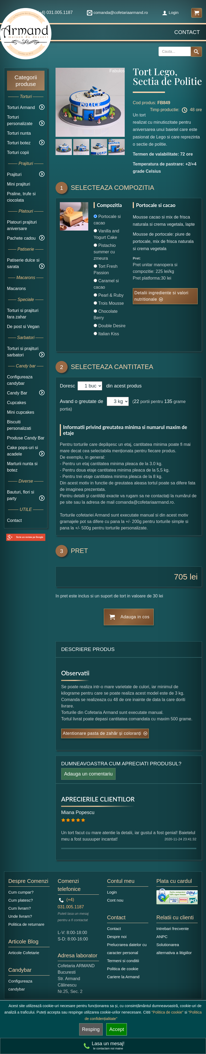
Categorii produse (25, 80)
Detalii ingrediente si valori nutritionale (161, 296)
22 (136, 401)
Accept (116, 1029)
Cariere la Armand (123, 976)
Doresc (68, 386)
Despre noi (117, 936)
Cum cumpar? (21, 892)
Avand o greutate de (81, 401)
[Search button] (196, 52)
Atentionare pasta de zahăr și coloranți (102, 733)
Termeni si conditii (123, 960)
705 (180, 576)
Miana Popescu (77, 812)
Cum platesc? (20, 900)
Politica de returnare (26, 924)
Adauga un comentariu (88, 774)
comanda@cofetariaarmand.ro (117, 12)
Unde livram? (20, 916)
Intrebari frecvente (172, 928)
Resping (91, 1029)
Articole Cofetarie (23, 952)
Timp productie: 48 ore (176, 110)
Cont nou (115, 900)
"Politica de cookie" (167, 1012)
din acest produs (123, 386)
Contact (187, 32)
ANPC (162, 936)
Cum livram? (19, 908)
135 (168, 401)
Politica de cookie (122, 968)
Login (170, 12)
